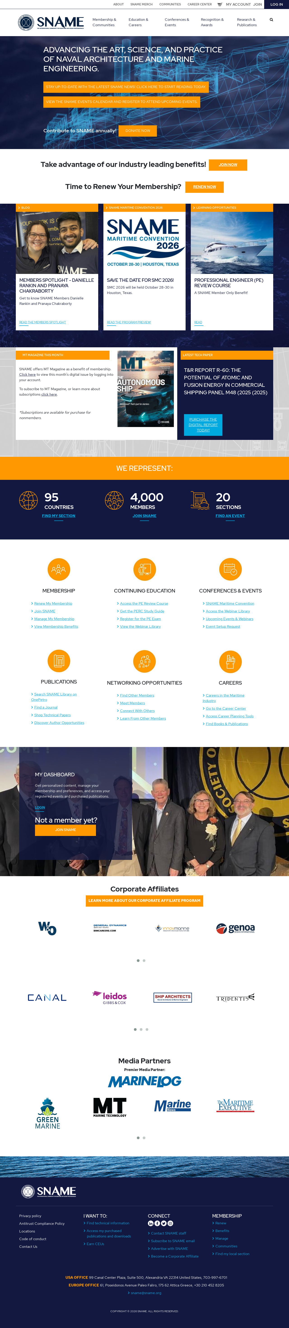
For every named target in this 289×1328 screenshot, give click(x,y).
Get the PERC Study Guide (142, 611)
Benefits (222, 1230)
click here (49, 394)
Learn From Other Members (143, 718)
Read (198, 322)
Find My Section (58, 515)
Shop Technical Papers (52, 715)
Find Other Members (137, 695)
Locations (27, 1231)
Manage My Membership (54, 618)
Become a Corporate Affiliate (175, 1256)
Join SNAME (144, 515)
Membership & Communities (104, 22)
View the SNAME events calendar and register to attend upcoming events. (122, 101)
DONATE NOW (138, 130)
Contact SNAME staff (168, 1233)
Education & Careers (138, 22)
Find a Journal (46, 707)
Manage (222, 1238)
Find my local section (232, 1253)
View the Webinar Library (140, 626)
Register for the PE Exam (140, 618)
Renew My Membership (53, 603)
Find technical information (108, 1223)
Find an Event (230, 515)
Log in (276, 4)
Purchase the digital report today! (203, 425)
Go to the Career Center (226, 708)
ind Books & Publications (228, 723)
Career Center (200, 4)
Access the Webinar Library (228, 611)
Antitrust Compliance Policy (42, 1223)
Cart (219, 4)
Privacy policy (30, 1216)
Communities (170, 4)
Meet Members (132, 703)
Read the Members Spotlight (42, 322)
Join (257, 4)
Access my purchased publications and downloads (109, 1233)
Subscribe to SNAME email (173, 1241)
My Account (238, 4)
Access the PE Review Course (144, 603)
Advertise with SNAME (169, 1248)
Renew (221, 1223)
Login (40, 807)
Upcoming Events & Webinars (229, 618)
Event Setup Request (223, 626)
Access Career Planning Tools (230, 716)
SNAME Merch (142, 4)
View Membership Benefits (56, 626)
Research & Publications (247, 22)
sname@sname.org (146, 1293)
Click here (27, 374)
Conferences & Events (177, 22)
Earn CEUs (95, 1244)
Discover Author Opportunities (59, 722)
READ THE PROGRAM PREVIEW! (129, 322)
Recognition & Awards (212, 22)
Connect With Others (137, 710)
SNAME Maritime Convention (230, 603)
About (118, 4)
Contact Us (28, 1246)
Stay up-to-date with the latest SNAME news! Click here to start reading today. (126, 86)
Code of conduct (32, 1239)
